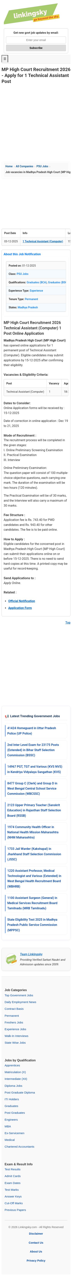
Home (9, 166)
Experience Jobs (15, 1029)
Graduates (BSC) (58, 282)
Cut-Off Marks (14, 1203)
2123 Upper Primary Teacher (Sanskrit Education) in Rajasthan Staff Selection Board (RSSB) (34, 810)
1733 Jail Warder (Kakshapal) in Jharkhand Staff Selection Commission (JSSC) (34, 854)
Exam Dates (13, 1183)
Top (67, 622)
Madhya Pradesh (28, 307)
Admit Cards (13, 1176)
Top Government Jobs (19, 995)
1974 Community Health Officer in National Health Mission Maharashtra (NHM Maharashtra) (33, 832)
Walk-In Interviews (16, 1036)
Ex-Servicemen (14, 1133)
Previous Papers (15, 1210)
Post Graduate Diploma (20, 1092)
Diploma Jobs (13, 1085)
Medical (10, 1139)
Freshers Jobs (14, 1022)
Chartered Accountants (19, 1146)
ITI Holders (12, 1099)
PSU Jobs (42, 166)
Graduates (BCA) (37, 282)
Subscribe (36, 47)
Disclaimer (36, 1233)
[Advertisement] (36, 123)
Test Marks (12, 1189)
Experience (36, 290)
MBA (8, 1126)
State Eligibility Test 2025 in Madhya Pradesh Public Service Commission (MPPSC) (32, 925)
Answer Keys (13, 1196)
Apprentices (12, 1065)
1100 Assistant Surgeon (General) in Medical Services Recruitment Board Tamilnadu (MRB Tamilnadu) (32, 903)
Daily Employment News (20, 1002)
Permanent (31, 299)
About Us (36, 1251)
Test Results (13, 1169)
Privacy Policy (36, 1260)
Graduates (11, 1106)
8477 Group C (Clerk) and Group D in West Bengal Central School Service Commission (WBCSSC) (32, 788)
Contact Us (36, 1242)
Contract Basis (14, 1008)
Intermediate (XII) (16, 1078)
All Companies (24, 166)
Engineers (11, 1119)
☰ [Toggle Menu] (4, 58)
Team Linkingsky (31, 954)
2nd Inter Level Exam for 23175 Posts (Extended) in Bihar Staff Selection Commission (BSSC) (33, 750)
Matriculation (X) (15, 1072)
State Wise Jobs (15, 1042)
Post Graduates (15, 1112)
